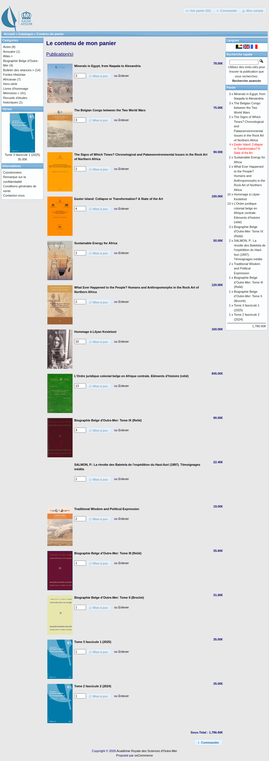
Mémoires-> (11, 93)
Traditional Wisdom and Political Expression (247, 268)
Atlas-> (8, 56)
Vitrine (7, 109)
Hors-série (10, 84)
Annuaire (9, 51)
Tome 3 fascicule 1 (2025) (22, 154)
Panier (231, 87)
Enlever (123, 75)
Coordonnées (12, 172)
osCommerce (143, 755)
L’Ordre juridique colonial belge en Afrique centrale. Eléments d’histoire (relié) (247, 213)
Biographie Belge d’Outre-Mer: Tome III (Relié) (248, 282)
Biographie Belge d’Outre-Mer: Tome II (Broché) (248, 296)
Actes (7, 47)
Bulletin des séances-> (18, 70)
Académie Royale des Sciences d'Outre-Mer (147, 751)
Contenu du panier (50, 34)
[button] (198, 11)
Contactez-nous (14, 195)
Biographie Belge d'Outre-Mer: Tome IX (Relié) (248, 231)
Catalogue (25, 34)
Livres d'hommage (15, 88)
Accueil (9, 34)
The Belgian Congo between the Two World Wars (247, 108)
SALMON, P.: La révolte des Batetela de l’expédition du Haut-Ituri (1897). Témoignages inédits (250, 250)
